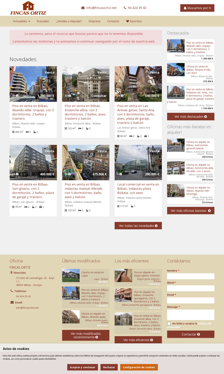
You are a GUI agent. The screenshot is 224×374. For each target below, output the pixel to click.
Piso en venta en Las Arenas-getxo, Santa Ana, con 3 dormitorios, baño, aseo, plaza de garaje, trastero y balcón (136, 114)
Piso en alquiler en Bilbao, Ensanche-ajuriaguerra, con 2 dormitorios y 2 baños (146, 296)
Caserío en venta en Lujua (92, 274)
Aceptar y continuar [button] (82, 367)
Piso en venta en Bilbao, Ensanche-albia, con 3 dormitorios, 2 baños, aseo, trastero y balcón (85, 112)
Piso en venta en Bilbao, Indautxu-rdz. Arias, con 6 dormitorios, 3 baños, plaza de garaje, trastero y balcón (190, 96)
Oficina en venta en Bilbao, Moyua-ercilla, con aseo (198, 69)
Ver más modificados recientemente (86, 335)
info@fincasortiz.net (101, 8)
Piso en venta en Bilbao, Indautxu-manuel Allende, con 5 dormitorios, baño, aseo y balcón (84, 190)
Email (171, 294)
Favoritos (134, 21)
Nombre (173, 270)
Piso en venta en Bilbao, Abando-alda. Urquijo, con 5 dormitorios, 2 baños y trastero (33, 112)
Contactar (191, 334)
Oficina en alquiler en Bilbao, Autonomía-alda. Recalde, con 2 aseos (200, 168)
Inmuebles (21, 21)
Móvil (171, 282)
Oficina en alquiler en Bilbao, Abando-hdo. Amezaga (198, 190)
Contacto (113, 21)
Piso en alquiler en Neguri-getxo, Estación (147, 274)
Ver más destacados (191, 116)
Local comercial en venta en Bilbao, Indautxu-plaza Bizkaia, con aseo (138, 188)
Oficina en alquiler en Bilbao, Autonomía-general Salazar (198, 145)
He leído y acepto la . (189, 325)
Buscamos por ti (197, 8)
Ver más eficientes (138, 340)
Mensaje (173, 306)
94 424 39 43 (137, 8)
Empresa (94, 21)
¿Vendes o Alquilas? (69, 21)
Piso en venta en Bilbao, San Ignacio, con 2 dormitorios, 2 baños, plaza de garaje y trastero (33, 190)
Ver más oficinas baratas (191, 210)
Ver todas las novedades (138, 226)
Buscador (43, 21)
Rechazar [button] (109, 367)
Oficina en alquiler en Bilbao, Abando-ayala (93, 315)
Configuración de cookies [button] (139, 367)
